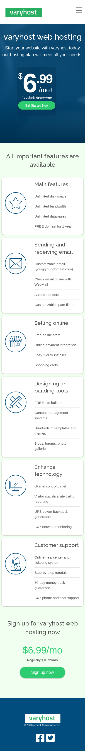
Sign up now (42, 672)
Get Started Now (37, 105)
